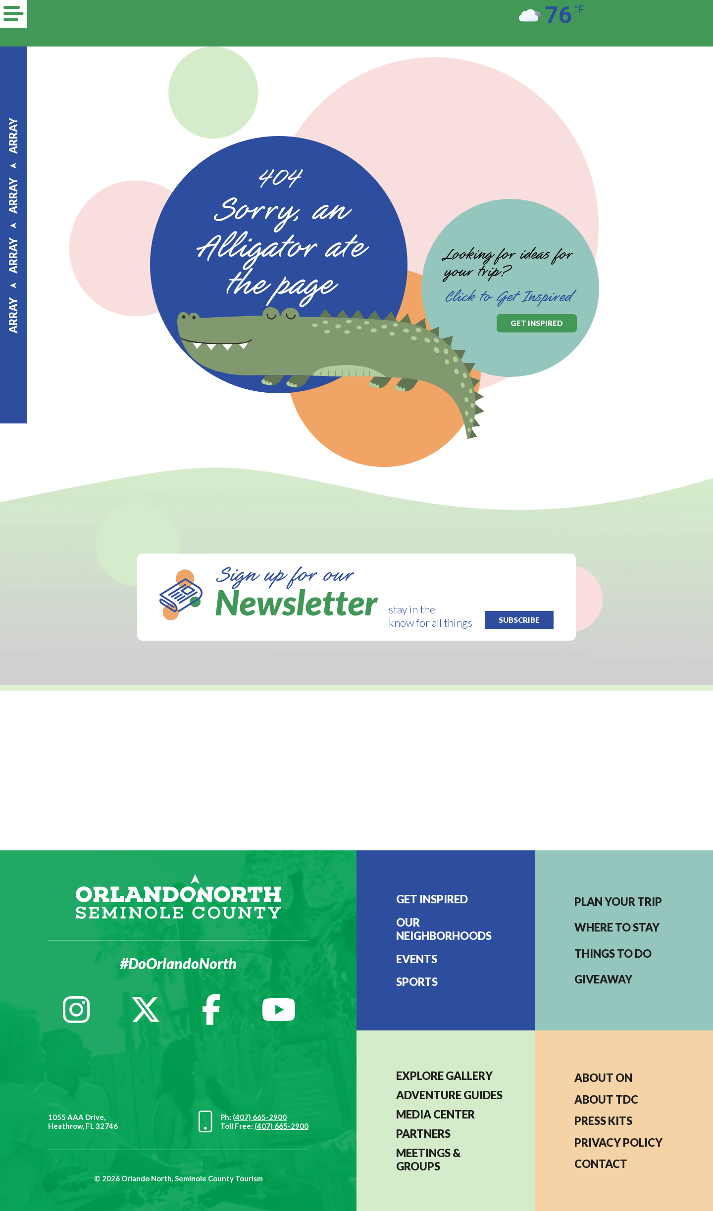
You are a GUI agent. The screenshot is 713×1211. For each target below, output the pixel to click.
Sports (417, 981)
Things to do (613, 953)
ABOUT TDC (606, 1099)
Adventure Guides (449, 1095)
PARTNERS (423, 1133)
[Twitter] (145, 1009)
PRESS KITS (603, 1120)
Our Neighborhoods (444, 929)
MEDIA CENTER (435, 1114)
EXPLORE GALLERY (444, 1075)
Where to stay (617, 927)
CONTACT (600, 1163)
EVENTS (416, 959)
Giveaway (603, 979)
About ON (603, 1077)
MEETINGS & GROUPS (428, 1159)
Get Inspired (432, 899)
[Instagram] (76, 1009)
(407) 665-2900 (260, 1117)
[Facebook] (211, 1009)
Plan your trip (618, 901)
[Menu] (13, 14)
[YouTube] (278, 1009)
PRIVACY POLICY (618, 1142)
